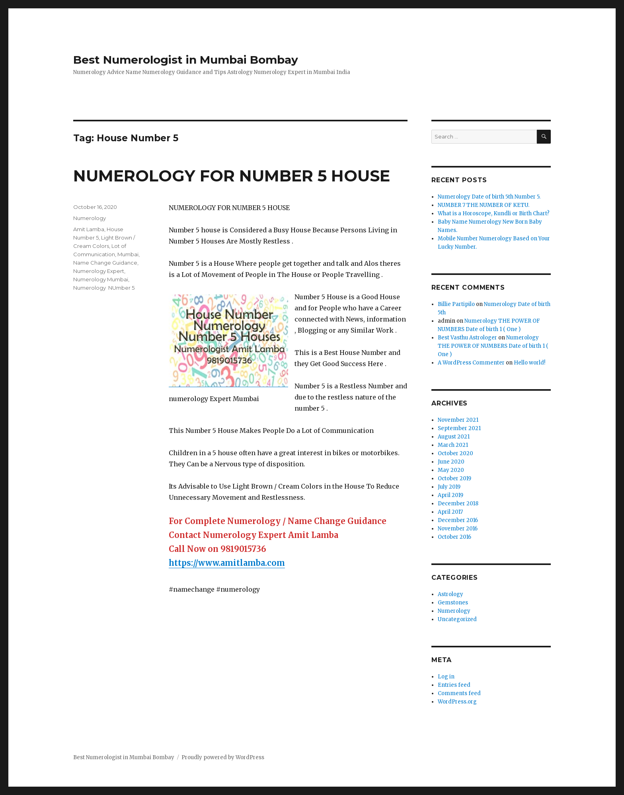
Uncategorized (457, 619)
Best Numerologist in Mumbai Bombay (185, 59)
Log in (446, 676)
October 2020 (455, 453)
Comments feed (459, 693)
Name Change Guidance (105, 262)
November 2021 (458, 420)
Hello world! (529, 362)
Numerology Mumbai (100, 279)
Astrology (450, 594)
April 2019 (450, 495)
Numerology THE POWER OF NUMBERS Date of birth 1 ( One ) (493, 346)
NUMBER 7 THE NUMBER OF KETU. (483, 205)
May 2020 (451, 470)
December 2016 (458, 520)
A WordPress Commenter (471, 362)
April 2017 (450, 512)
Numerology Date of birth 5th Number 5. (489, 196)
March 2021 (453, 445)
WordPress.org (457, 701)
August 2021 (454, 436)
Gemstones (453, 602)
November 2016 (458, 528)
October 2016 (454, 537)
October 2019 (454, 478)
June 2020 (451, 461)
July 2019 (449, 486)
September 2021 (459, 428)
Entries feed (454, 685)
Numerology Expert (98, 271)
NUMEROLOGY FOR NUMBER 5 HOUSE (231, 175)
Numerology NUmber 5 (104, 287)
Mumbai (127, 254)
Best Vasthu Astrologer (467, 337)
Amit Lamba (88, 229)
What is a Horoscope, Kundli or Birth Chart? (494, 213)
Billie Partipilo (456, 304)
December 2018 (458, 503)
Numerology (89, 218)
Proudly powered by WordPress (222, 757)
